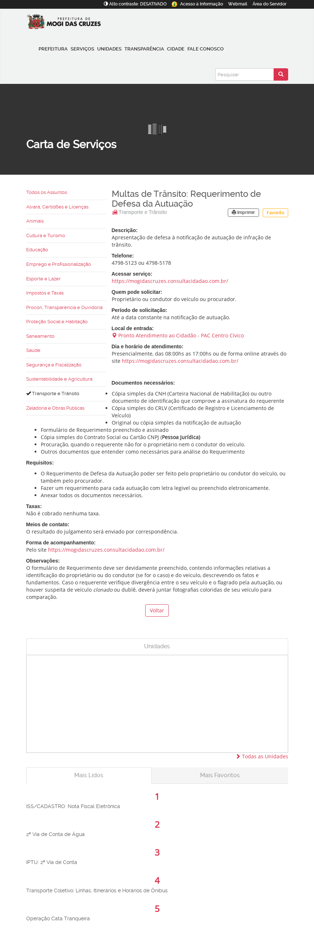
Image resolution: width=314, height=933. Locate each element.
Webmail (237, 4)
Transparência (144, 49)
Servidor (269, 4)
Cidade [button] (175, 49)
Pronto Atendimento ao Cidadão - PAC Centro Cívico (178, 335)
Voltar (157, 610)
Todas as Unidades (261, 756)
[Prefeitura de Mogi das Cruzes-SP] (65, 23)
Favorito (275, 212)
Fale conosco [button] (205, 49)
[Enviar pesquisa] (281, 74)
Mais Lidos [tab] (88, 775)
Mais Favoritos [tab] (220, 775)
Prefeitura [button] (53, 49)
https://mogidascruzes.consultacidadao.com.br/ (170, 280)
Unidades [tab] (157, 646)
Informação (197, 4)
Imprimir (243, 212)
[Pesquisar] (244, 74)
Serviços (82, 49)
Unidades (109, 49)
